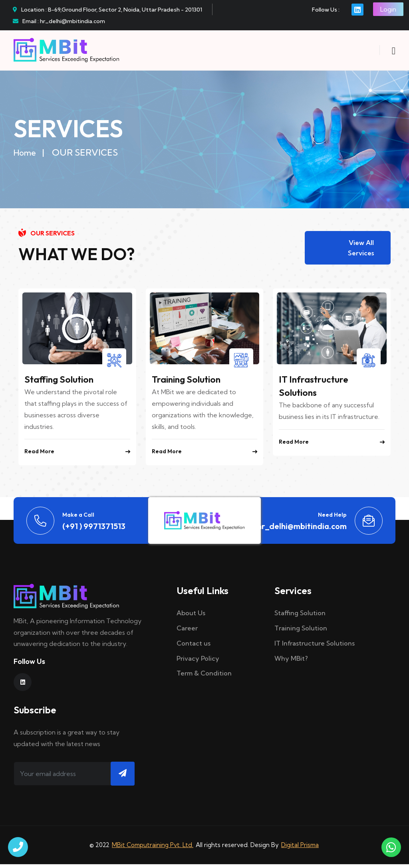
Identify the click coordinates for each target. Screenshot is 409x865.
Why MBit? (291, 659)
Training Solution (188, 380)
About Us (191, 614)
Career (187, 629)
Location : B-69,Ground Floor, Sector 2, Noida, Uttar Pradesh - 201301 (107, 9)
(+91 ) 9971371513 (93, 527)
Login (388, 9)
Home (25, 153)
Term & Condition (204, 674)
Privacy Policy (198, 659)
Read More (77, 452)
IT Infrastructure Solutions (314, 644)
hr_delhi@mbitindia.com (302, 527)
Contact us (193, 644)
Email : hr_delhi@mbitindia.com (59, 21)
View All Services (361, 248)
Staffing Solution (61, 380)
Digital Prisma (300, 845)
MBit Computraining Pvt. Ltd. (152, 845)
